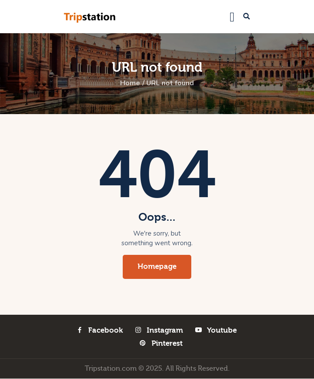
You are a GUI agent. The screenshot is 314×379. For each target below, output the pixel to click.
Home (130, 83)
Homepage (157, 267)
